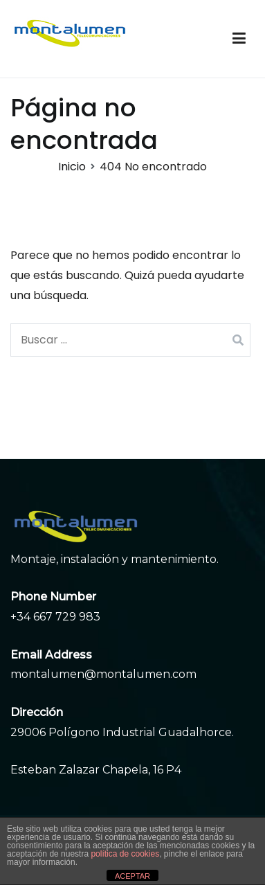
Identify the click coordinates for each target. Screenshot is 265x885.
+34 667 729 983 (55, 616)
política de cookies (125, 854)
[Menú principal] (239, 38)
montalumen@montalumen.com (103, 674)
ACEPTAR (132, 876)
